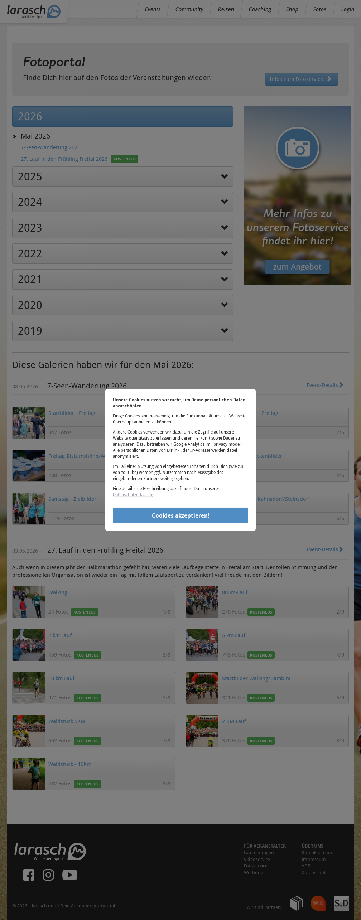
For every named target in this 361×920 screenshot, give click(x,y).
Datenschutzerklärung (133, 494)
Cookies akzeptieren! (181, 515)
